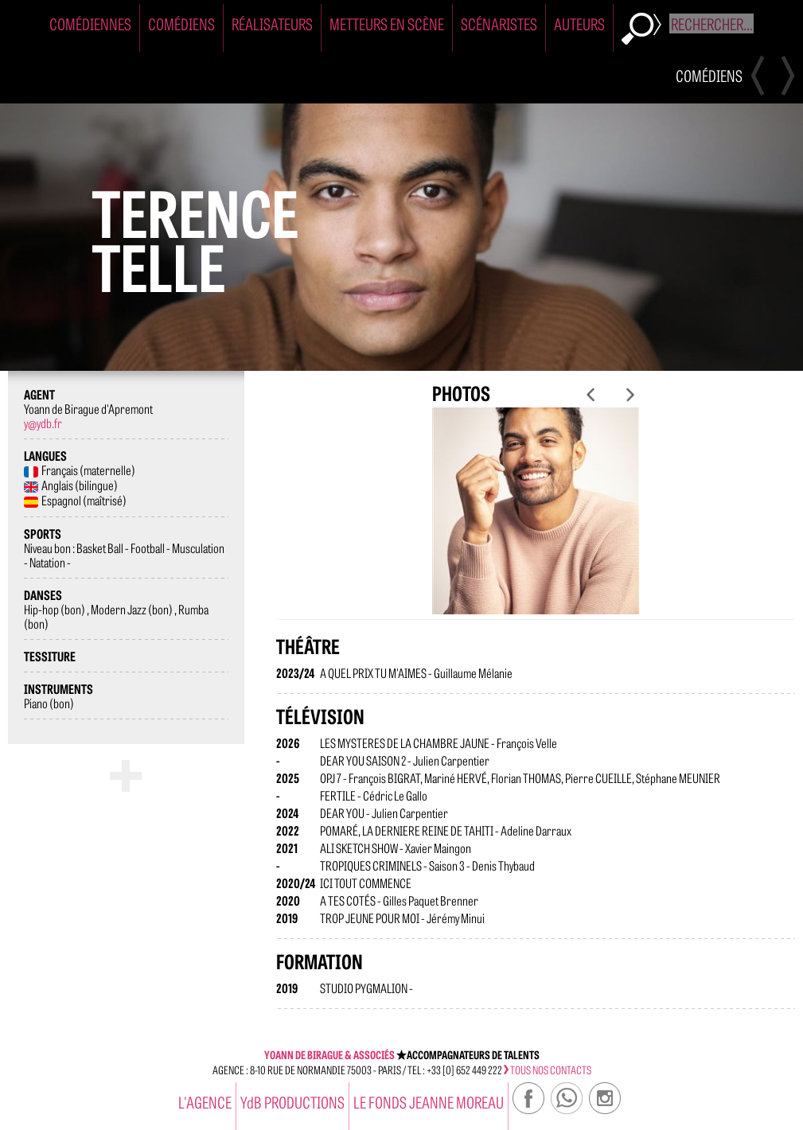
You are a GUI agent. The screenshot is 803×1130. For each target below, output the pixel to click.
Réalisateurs (272, 23)
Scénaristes (499, 23)
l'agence (205, 1101)
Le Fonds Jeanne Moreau (428, 1101)
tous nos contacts (547, 1069)
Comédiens (181, 23)
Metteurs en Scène (386, 23)
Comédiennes (90, 23)
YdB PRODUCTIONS (292, 1101)
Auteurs (579, 23)
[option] (535, 523)
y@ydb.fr (43, 422)
